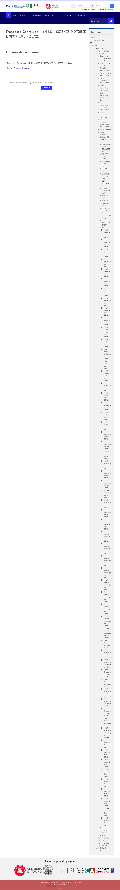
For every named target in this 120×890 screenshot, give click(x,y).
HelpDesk (70, 15)
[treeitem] (101, 444)
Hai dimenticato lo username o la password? (98, 9)
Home (93, 37)
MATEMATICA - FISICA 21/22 (106, 203)
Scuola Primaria (105, 129)
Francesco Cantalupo (21, 68)
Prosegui (60, 888)
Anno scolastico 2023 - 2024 (103, 844)
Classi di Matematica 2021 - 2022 (104, 87)
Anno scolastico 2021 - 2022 (103, 52)
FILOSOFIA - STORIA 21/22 (106, 163)
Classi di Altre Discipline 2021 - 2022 (105, 58)
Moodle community (22, 15)
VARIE (104, 835)
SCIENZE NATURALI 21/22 (105, 830)
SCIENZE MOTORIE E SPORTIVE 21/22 (106, 223)
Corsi (95, 45)
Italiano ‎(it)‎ (83, 15)
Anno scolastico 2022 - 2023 (103, 839)
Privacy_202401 (60, 885)
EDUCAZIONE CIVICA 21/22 (106, 156)
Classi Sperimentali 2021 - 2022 (104, 114)
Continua (46, 87)
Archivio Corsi (101, 848)
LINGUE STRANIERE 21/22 (106, 190)
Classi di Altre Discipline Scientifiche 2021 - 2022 (105, 66)
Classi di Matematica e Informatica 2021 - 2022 (104, 106)
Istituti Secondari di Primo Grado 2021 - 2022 (104, 123)
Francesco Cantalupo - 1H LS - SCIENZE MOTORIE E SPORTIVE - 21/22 (39, 63)
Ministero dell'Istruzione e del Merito (47, 15)
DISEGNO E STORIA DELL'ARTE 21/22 (106, 147)
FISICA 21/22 (104, 170)
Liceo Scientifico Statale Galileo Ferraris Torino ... (105, 137)
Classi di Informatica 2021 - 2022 (104, 80)
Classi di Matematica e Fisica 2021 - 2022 (104, 96)
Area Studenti (100, 48)
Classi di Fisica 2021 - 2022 (105, 74)
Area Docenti (100, 850)
